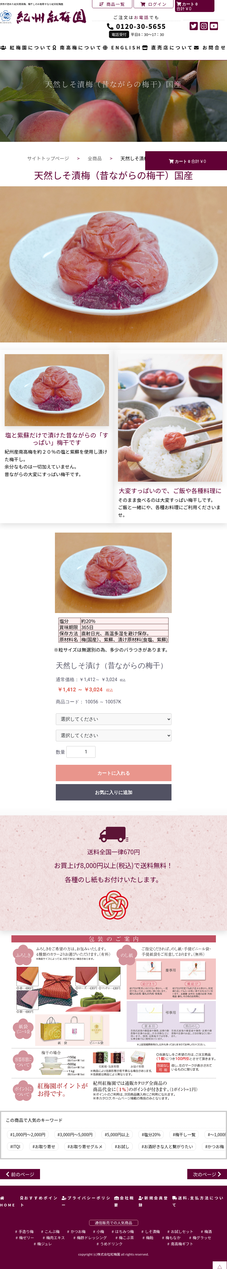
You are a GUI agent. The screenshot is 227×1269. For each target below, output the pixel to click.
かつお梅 (78, 1231)
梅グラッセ (202, 1237)
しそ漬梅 (152, 1231)
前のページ (22, 1174)
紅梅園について (26, 48)
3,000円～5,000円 (76, 1134)
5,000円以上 (118, 1134)
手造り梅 (26, 1231)
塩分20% (152, 1134)
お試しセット (182, 1231)
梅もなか (173, 1237)
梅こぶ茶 (126, 1237)
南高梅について (77, 48)
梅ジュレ (44, 1243)
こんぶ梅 (52, 1231)
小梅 (100, 1231)
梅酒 (208, 1231)
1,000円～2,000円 (29, 1134)
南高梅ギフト (182, 1243)
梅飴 (150, 1237)
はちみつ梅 (124, 1231)
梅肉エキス (55, 1237)
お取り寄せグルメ (86, 1146)
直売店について (168, 48)
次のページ (204, 1174)
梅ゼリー (26, 1237)
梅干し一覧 (185, 1134)
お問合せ (210, 48)
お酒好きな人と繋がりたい (168, 1146)
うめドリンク (111, 1243)
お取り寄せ (45, 1146)
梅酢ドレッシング (92, 1237)
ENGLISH (122, 48)
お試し (123, 1146)
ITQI (16, 1146)
